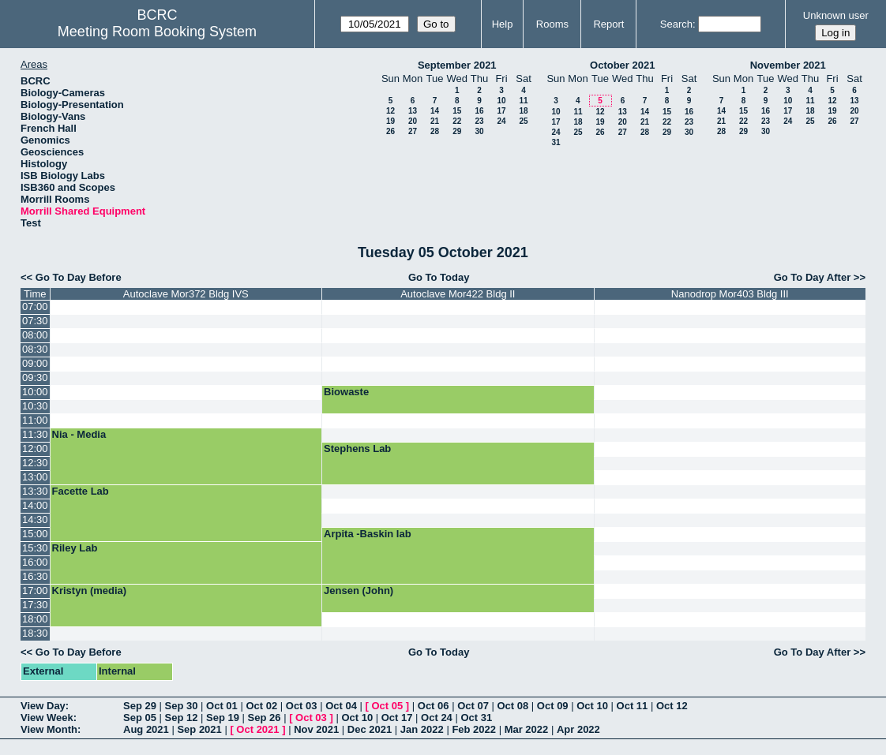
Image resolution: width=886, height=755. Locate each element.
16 (479, 111)
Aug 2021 (146, 729)
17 (501, 111)
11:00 (35, 420)
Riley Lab (75, 548)
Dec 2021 (369, 729)
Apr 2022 (578, 729)
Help (502, 24)
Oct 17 (397, 717)
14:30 (35, 519)
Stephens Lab (357, 448)
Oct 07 (473, 706)
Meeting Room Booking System (157, 31)
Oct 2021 (257, 729)
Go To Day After (812, 277)
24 (501, 121)
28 (434, 131)
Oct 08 (512, 706)
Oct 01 (222, 706)
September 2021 (457, 65)
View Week (47, 717)
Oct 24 (436, 717)
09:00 (35, 363)
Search (676, 24)
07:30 (35, 321)
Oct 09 (553, 706)
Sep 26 (264, 717)
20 (412, 121)
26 (390, 131)
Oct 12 (672, 706)
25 (523, 121)
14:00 (35, 505)
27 (412, 131)
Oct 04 (341, 706)
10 (501, 100)
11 (523, 100)
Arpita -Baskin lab (367, 534)
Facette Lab (80, 491)
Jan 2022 (422, 729)
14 (434, 111)
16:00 (35, 562)
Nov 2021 (316, 729)
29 (456, 131)
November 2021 (788, 65)
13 (412, 111)
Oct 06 (433, 706)
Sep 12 (181, 717)
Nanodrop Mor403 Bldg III (730, 294)
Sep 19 (222, 717)
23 (479, 121)
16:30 (35, 576)
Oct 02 (261, 706)
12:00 (35, 448)
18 (523, 111)
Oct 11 (632, 706)
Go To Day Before (79, 277)
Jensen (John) (358, 590)
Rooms (552, 24)
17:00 (35, 590)
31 (555, 142)
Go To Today (439, 277)
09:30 (35, 377)
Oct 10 (592, 706)
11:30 (35, 434)
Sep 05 (139, 717)
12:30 (35, 463)
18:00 (35, 619)
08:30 (35, 349)
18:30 (35, 633)
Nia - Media (79, 434)
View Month (49, 729)
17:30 (35, 605)
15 (456, 111)
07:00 (35, 306)
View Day (43, 706)
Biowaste (346, 392)
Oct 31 (476, 717)
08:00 (35, 335)
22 (456, 121)
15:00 (35, 534)
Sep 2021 (199, 729)
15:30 (35, 548)
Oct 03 (301, 706)
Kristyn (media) (89, 590)
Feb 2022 (474, 729)
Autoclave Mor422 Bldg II (457, 294)
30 (479, 131)
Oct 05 (387, 706)
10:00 (35, 392)
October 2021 (622, 65)
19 (390, 121)
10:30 (35, 406)
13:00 (35, 477)
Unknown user (836, 15)
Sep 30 (181, 706)
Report (608, 24)
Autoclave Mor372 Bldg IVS (186, 294)
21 (434, 121)
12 (390, 111)
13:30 (35, 491)
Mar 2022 (527, 729)
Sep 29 (139, 706)
